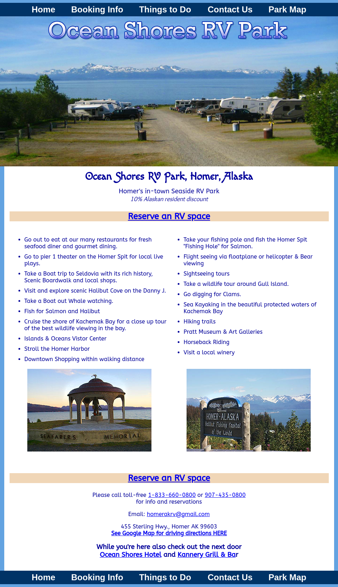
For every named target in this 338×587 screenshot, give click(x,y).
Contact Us (230, 9)
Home (43, 9)
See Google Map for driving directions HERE (169, 533)
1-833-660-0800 (171, 495)
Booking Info (97, 9)
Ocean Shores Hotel (130, 555)
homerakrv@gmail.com (178, 514)
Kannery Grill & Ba (206, 555)
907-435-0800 (225, 495)
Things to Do (166, 9)
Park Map (287, 9)
